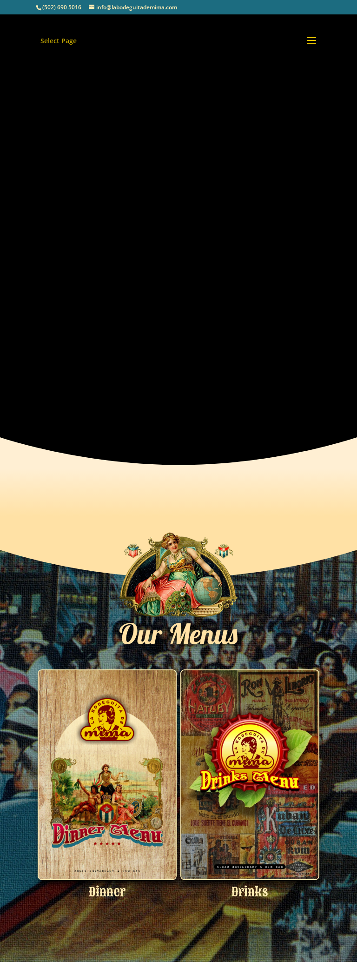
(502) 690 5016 (61, 7)
